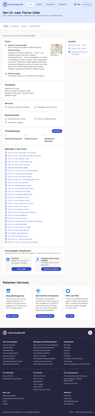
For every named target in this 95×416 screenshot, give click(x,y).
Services (24, 26)
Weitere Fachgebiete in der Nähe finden (77, 364)
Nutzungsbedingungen (71, 401)
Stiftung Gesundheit (9, 396)
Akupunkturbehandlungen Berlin (43, 348)
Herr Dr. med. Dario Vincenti (18, 209)
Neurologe (67, 348)
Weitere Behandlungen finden (42, 364)
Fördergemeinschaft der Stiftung (13, 398)
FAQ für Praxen (38, 379)
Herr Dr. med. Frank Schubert (19, 165)
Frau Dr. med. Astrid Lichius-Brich (21, 203)
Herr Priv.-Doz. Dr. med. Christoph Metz (23, 171)
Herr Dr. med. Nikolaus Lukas (18, 200)
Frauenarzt (67, 356)
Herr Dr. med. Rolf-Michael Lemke (21, 189)
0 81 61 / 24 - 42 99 (79, 49)
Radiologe (67, 345)
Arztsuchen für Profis (70, 383)
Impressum (67, 396)
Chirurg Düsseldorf (9, 358)
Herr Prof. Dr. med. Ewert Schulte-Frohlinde (24, 156)
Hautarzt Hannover (9, 356)
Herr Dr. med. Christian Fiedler (19, 227)
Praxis (6, 26)
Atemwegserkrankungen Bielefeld (44, 358)
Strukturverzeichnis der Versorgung (75, 376)
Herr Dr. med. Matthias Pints (18, 197)
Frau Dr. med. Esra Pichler (17, 218)
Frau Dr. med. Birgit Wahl (17, 224)
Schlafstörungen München (41, 350)
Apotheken (62, 4)
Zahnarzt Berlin (8, 348)
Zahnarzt (67, 350)
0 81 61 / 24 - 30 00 (79, 45)
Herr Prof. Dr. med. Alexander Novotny (22, 212)
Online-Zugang (38, 384)
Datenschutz (68, 398)
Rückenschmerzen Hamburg (42, 361)
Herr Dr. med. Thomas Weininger (20, 162)
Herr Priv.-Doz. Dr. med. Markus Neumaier (23, 180)
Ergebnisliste (14, 36)
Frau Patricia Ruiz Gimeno (18, 236)
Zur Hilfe (70, 316)
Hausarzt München (9, 345)
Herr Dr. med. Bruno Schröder (19, 191)
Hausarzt (67, 353)
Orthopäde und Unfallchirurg (73, 358)
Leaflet (53, 54)
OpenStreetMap (54, 55)
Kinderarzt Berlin (8, 350)
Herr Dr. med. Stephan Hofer (18, 159)
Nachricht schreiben (51, 269)
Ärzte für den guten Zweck (42, 389)
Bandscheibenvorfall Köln (41, 353)
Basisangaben (37, 381)
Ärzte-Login (21, 269)
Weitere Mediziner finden (11, 364)
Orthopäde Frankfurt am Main (12, 361)
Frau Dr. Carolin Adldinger (17, 215)
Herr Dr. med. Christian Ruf (18, 183)
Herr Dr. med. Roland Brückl (18, 230)
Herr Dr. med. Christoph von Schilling (22, 153)
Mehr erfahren (12, 316)
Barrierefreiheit (35, 26)
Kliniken (39, 4)
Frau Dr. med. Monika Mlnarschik (20, 194)
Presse (5, 401)
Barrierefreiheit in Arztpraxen (12, 379)
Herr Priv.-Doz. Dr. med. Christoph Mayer (23, 242)
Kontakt (5, 404)
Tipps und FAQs (8, 376)
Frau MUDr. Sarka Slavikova (18, 233)
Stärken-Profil (37, 387)
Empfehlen (57, 131)
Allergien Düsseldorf (39, 356)
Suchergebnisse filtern (45, 316)
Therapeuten (50, 4)
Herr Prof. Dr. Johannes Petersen (20, 239)
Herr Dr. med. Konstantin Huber (19, 185)
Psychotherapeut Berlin (10, 353)
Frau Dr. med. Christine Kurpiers (20, 177)
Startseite (6, 36)
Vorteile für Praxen (39, 376)
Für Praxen (87, 4)
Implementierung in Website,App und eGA (73, 380)
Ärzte (30, 4)
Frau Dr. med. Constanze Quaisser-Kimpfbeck (25, 221)
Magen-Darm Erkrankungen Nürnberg (45, 345)
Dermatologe (68, 361)
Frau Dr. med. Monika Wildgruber (20, 174)
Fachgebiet (15, 26)
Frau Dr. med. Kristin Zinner (18, 206)
